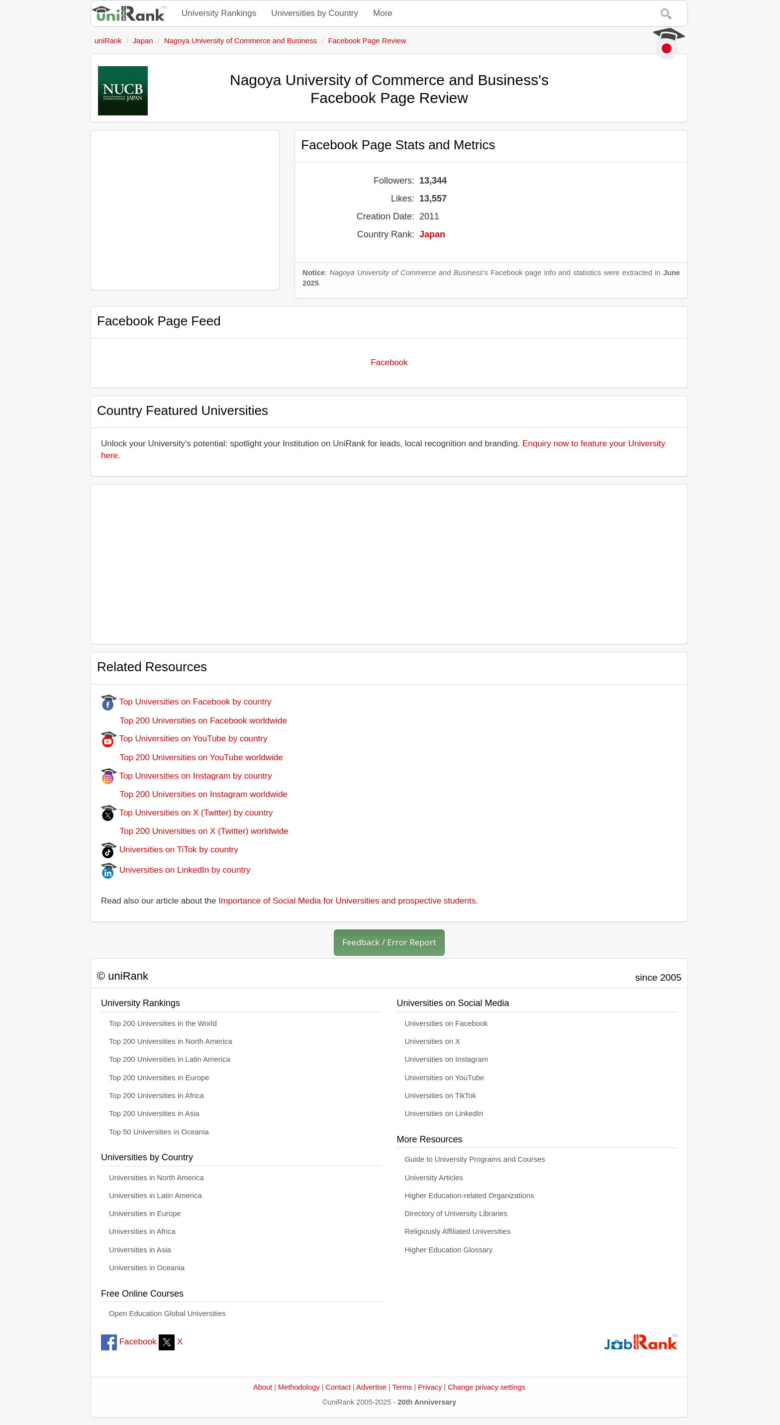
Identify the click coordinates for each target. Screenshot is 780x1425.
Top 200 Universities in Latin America (169, 1059)
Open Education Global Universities (167, 1314)
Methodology (299, 1387)
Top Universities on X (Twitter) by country (187, 812)
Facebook (389, 362)
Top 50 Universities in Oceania (159, 1132)
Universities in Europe (145, 1214)
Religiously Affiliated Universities (458, 1231)
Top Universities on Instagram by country (186, 776)
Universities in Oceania (147, 1268)
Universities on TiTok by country (169, 849)
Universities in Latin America (155, 1196)
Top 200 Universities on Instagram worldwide (194, 794)
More (382, 13)
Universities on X (433, 1041)
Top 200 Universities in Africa (156, 1096)
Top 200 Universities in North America (170, 1041)
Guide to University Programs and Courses (475, 1159)
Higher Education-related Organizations (469, 1196)
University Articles (434, 1178)
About (262, 1387)
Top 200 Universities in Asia (154, 1114)
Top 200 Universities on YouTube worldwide (192, 757)
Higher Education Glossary (449, 1250)
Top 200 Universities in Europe (159, 1078)
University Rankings (219, 13)
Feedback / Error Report (389, 942)
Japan (432, 234)
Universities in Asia (140, 1250)
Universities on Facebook (446, 1023)
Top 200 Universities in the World (163, 1023)
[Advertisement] (185, 210)
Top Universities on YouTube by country (184, 738)
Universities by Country (314, 13)
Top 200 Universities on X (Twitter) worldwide (195, 831)
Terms (402, 1387)
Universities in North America (156, 1178)
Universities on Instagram (446, 1059)
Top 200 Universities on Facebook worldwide (194, 720)
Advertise (371, 1387)
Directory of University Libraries (456, 1214)
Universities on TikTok (441, 1096)
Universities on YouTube (445, 1078)
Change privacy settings (486, 1387)
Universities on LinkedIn (444, 1114)
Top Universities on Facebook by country (186, 702)
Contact (338, 1387)
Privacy (430, 1387)
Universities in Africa (142, 1231)
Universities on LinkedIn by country (175, 870)
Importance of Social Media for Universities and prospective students (347, 901)
